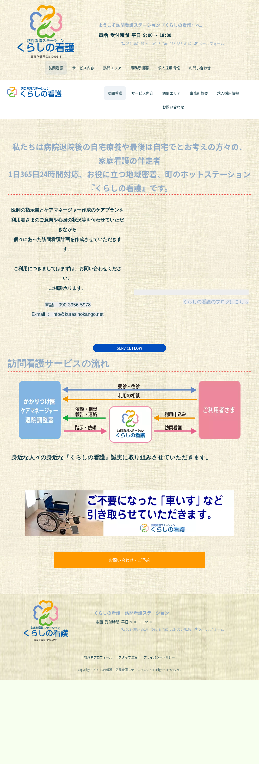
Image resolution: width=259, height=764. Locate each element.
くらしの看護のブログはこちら (216, 384)
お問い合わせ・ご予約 (129, 643)
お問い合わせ (200, 67)
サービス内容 (83, 67)
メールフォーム (209, 43)
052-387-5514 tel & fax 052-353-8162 (156, 43)
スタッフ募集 (128, 741)
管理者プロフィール (98, 741)
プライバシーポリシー (159, 741)
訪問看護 (55, 67)
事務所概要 (140, 67)
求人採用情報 (169, 67)
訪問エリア (112, 67)
